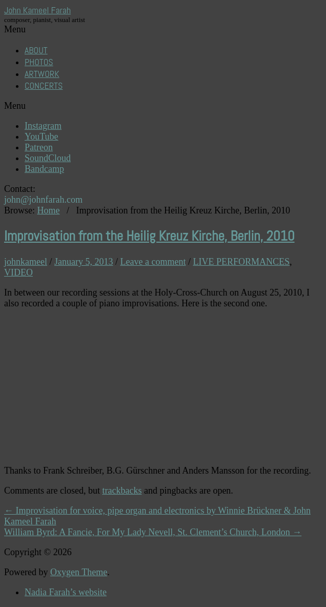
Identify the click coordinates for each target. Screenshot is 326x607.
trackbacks (121, 490)
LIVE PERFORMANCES (241, 262)
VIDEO (18, 272)
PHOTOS (39, 62)
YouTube (41, 136)
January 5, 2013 (83, 262)
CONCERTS (44, 85)
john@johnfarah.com (43, 199)
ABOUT (36, 50)
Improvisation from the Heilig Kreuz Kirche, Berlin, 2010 (149, 236)
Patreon (39, 147)
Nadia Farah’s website (66, 592)
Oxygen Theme (78, 572)
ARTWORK (42, 74)
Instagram (43, 126)
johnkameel (25, 262)
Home (48, 210)
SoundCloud (48, 158)
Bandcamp (44, 169)
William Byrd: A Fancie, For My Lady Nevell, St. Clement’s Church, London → (152, 532)
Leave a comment (153, 262)
